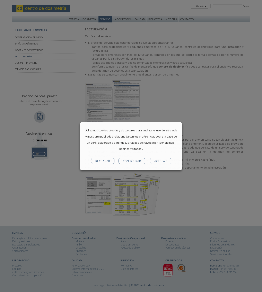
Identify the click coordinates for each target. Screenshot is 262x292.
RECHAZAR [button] (102, 161)
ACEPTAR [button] (160, 161)
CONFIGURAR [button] (132, 161)
